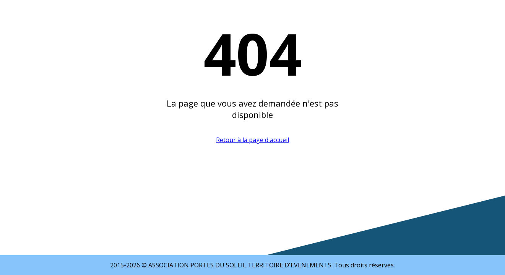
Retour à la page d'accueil (252, 140)
